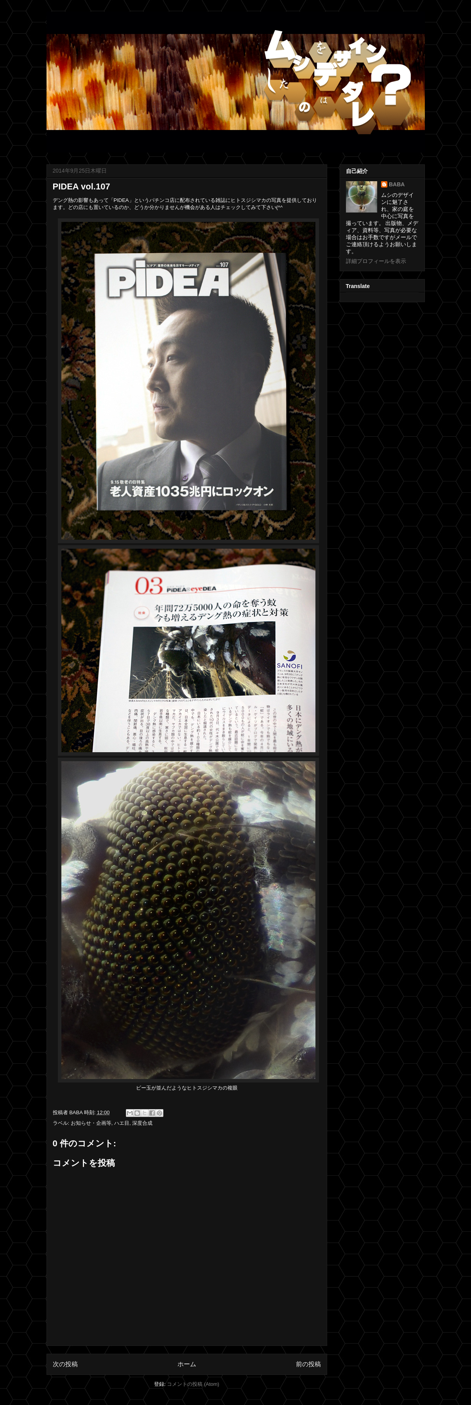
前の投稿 (308, 1364)
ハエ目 (121, 1123)
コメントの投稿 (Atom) (193, 1384)
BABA (397, 184)
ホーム (186, 1364)
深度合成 (142, 1123)
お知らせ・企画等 (91, 1123)
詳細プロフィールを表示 (376, 261)
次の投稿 (65, 1364)
